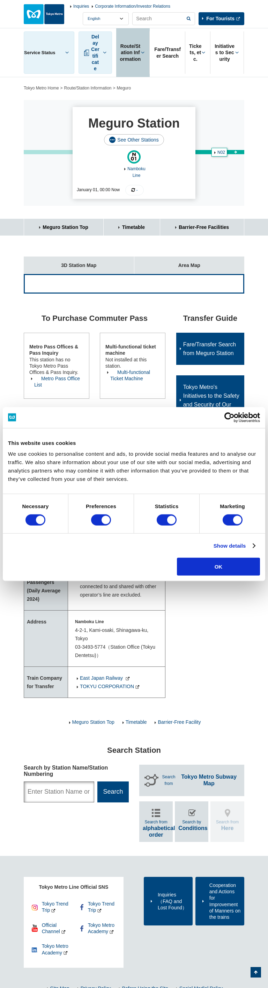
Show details (230, 545)
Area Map (167, 262)
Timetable (133, 227)
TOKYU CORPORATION (107, 686)
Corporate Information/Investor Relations (132, 6)
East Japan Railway (102, 678)
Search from (200, 780)
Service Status (39, 52)
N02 (221, 152)
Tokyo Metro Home (41, 88)
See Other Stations (137, 140)
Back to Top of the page (256, 972)
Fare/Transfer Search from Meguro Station (209, 348)
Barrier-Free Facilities (204, 227)
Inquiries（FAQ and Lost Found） (172, 901)
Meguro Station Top (65, 227)
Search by (193, 825)
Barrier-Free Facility (179, 722)
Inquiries (81, 6)
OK (219, 567)
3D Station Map (60, 262)
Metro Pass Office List (57, 382)
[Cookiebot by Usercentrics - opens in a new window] (229, 417)
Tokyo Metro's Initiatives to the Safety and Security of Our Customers (211, 400)
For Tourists (220, 18)
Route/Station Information (88, 88)
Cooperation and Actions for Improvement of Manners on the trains (225, 901)
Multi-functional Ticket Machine (130, 375)
